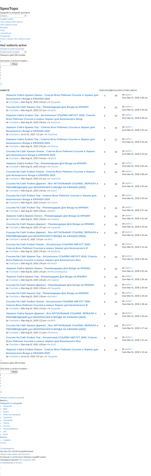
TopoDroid (55, 122)
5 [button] (0, 78)
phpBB (13, 457)
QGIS (53, 110)
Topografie (55, 102)
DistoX (54, 191)
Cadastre (55, 219)
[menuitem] (11, 22)
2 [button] (0, 70)
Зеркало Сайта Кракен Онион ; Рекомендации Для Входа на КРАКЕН (48, 215)
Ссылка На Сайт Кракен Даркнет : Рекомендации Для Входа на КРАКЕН (50, 224)
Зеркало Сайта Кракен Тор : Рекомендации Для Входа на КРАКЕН (46, 276)
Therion (54, 202)
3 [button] (0, 73)
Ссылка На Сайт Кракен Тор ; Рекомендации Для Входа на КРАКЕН (47, 107)
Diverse (54, 146)
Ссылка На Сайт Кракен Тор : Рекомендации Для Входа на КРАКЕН (47, 293)
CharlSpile (14, 102)
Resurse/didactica (59, 272)
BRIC (53, 211)
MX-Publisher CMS (27, 460)
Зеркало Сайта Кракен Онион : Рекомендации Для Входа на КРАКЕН (48, 268)
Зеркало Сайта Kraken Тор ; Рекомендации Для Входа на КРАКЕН (46, 163)
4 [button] (0, 76)
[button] (0, 58)
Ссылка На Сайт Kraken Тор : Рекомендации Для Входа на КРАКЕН (47, 207)
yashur (128, 95)
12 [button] (1, 84)
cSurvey (54, 166)
